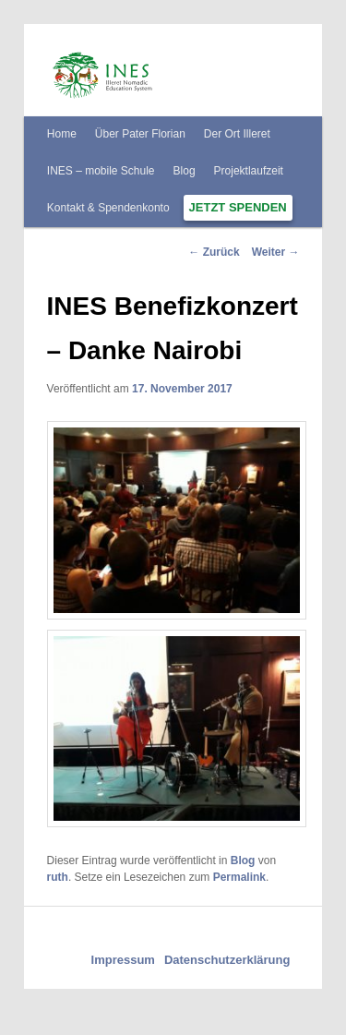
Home (62, 133)
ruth (57, 877)
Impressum (123, 960)
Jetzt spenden (238, 207)
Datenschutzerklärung (227, 960)
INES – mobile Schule (101, 170)
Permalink (239, 877)
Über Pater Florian (140, 133)
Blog (184, 170)
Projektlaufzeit (248, 170)
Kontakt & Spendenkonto (108, 207)
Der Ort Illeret (237, 133)
